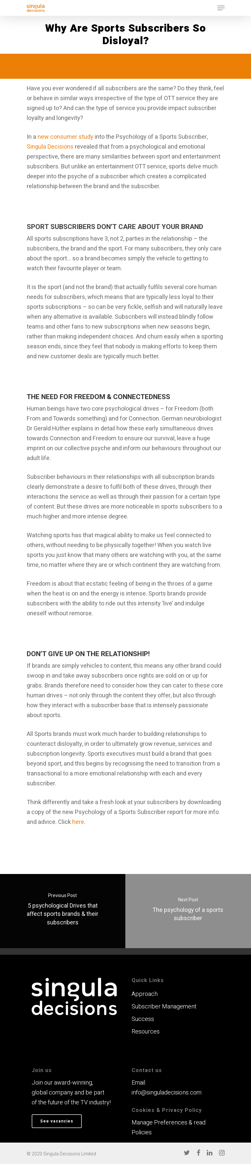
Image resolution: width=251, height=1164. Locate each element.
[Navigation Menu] (221, 8)
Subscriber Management (164, 1006)
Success (143, 1019)
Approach (145, 994)
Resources (146, 1031)
